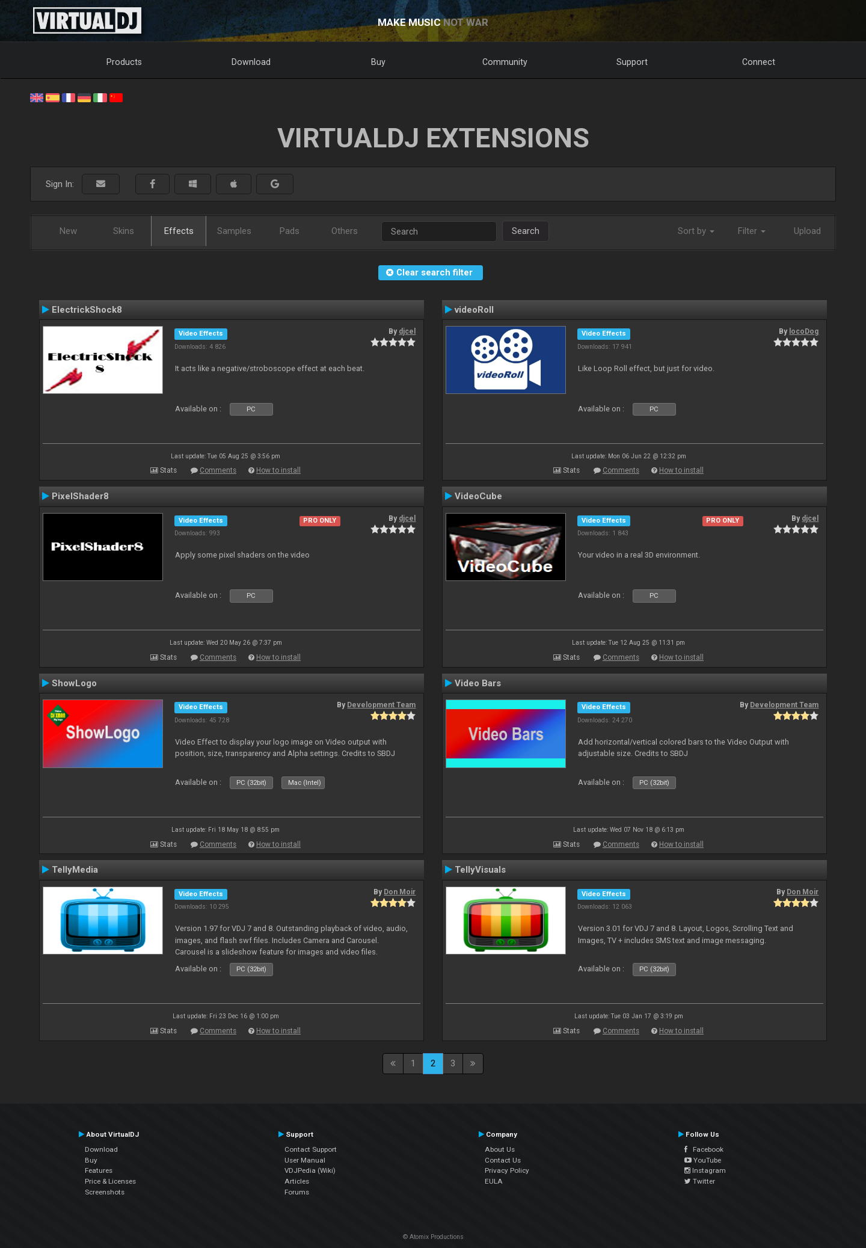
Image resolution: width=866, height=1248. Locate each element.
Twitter (699, 1181)
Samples (234, 231)
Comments (218, 470)
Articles (296, 1181)
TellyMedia (75, 869)
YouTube (702, 1160)
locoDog (803, 331)
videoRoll (474, 309)
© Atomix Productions (433, 1237)
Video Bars (478, 683)
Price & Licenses (110, 1181)
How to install (278, 470)
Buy (378, 62)
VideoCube (478, 496)
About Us (500, 1149)
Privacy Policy (507, 1170)
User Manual (304, 1160)
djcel (407, 331)
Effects (179, 231)
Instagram (705, 1170)
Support (632, 62)
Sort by (696, 231)
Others (344, 231)
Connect (758, 62)
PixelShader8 (80, 496)
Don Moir (400, 892)
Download (251, 62)
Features (98, 1170)
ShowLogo (74, 683)
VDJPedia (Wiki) (310, 1170)
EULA (494, 1181)
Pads (289, 231)
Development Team (381, 705)
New (68, 231)
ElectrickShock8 (87, 309)
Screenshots (104, 1192)
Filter (752, 231)
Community (504, 62)
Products (124, 62)
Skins (123, 231)
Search (525, 231)
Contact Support (310, 1149)
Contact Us (503, 1160)
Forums (296, 1192)
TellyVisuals (480, 869)
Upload (807, 231)
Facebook (703, 1149)
